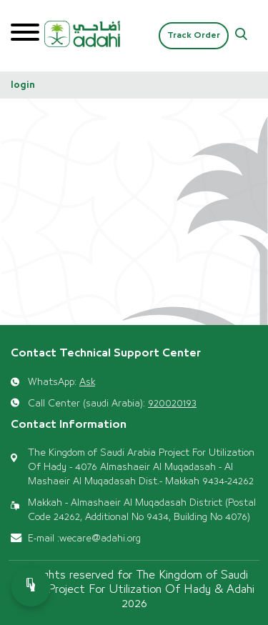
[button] (241, 36)
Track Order (193, 35)
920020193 (172, 403)
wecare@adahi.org (100, 538)
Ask (87, 382)
